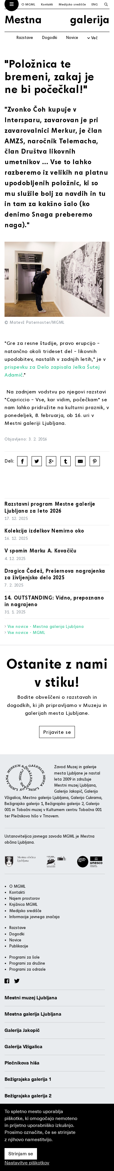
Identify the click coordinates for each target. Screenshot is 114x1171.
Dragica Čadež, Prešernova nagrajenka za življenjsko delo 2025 (55, 574)
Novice (72, 37)
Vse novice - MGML (26, 632)
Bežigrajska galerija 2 (28, 1096)
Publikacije (18, 945)
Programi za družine (27, 963)
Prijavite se (57, 732)
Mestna (23, 19)
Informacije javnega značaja (34, 916)
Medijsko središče (72, 4)
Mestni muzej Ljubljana (31, 998)
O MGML (28, 4)
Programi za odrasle (27, 969)
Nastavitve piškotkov (27, 1163)
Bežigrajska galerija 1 (28, 1079)
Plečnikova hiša (22, 1063)
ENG (94, 4)
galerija (89, 19)
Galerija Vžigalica (23, 1047)
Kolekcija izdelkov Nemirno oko (44, 530)
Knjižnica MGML (23, 904)
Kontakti (47, 4)
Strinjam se (20, 1154)
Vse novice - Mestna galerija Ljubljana (46, 626)
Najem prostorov (24, 898)
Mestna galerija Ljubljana (33, 1014)
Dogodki (49, 37)
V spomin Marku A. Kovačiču (41, 550)
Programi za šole (24, 957)
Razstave (25, 37)
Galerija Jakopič (22, 1030)
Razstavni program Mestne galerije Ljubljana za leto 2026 (50, 507)
